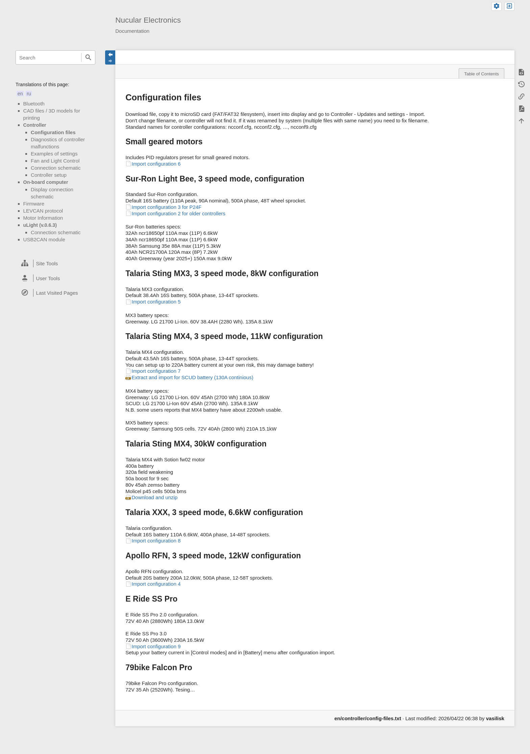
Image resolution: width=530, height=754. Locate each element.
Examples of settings (54, 153)
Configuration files (53, 132)
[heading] (55, 263)
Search (88, 57)
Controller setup (49, 175)
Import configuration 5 (155, 302)
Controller (34, 125)
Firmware (34, 203)
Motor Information (43, 218)
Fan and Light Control (55, 161)
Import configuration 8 (155, 540)
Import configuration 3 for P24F (166, 207)
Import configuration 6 (155, 164)
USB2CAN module (44, 239)
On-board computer (45, 182)
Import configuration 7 (155, 371)
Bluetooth (34, 103)
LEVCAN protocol (43, 211)
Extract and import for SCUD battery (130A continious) (192, 377)
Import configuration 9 (155, 646)
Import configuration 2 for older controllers (178, 213)
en (20, 93)
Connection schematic (56, 168)
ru (29, 93)
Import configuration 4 (155, 584)
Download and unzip (154, 497)
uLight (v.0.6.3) (40, 225)
